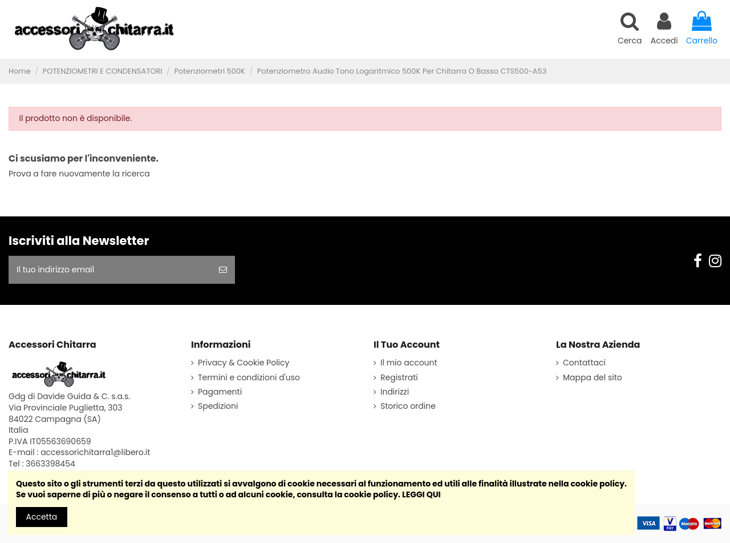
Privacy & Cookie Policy (243, 362)
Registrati (399, 377)
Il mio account (408, 362)
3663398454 (50, 463)
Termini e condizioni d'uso (249, 377)
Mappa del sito (592, 377)
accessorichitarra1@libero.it (95, 452)
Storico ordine (408, 406)
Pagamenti (220, 392)
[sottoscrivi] (223, 270)
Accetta (42, 516)
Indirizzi (394, 392)
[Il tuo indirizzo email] (110, 270)
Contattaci (584, 362)
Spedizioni (218, 406)
